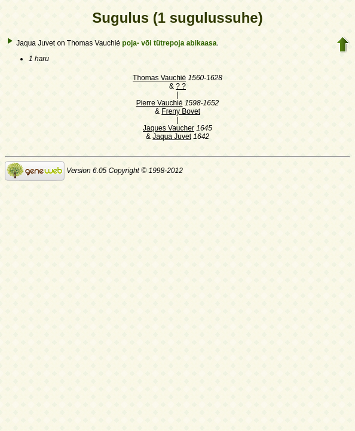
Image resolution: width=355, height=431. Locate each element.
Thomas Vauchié (159, 78)
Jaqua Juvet (171, 136)
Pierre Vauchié (159, 103)
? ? (181, 86)
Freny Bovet (180, 111)
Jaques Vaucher (168, 128)
